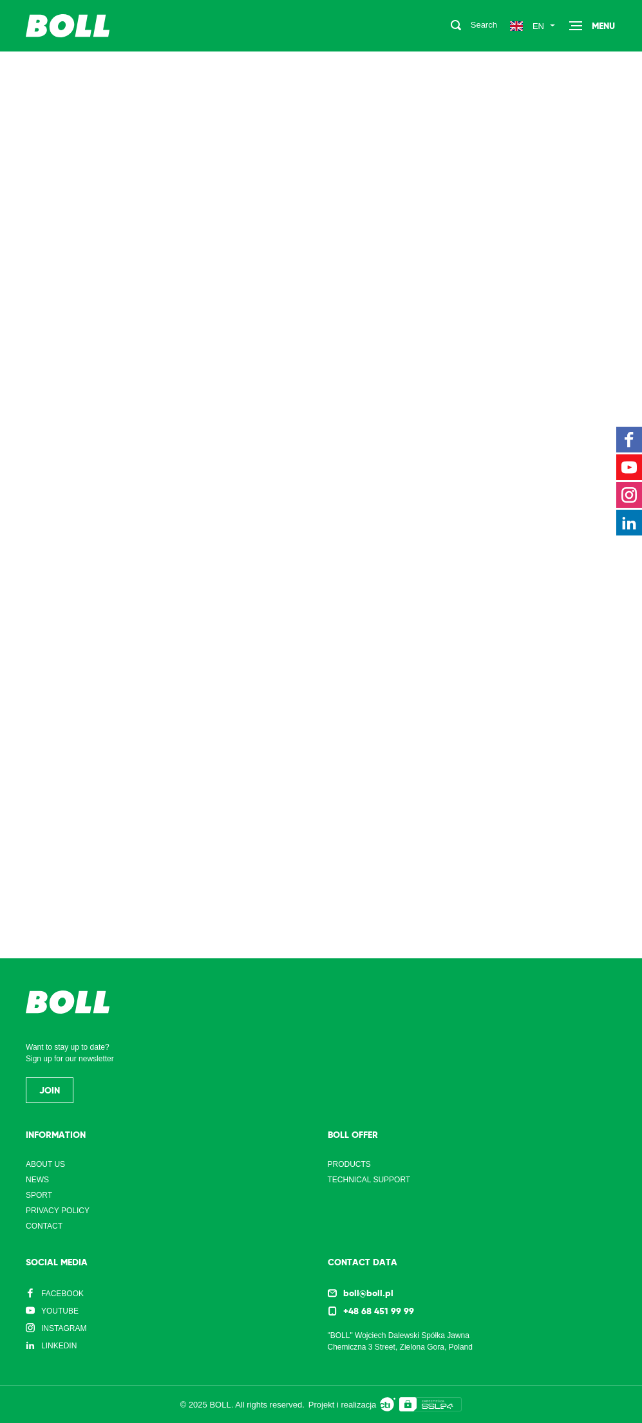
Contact (44, 1226)
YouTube (60, 1311)
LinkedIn (59, 1345)
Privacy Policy (58, 1210)
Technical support (369, 1179)
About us (45, 1164)
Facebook (62, 1293)
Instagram (63, 1328)
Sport (39, 1195)
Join (49, 1090)
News (37, 1179)
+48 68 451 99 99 (378, 1311)
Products (349, 1164)
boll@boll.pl (368, 1293)
